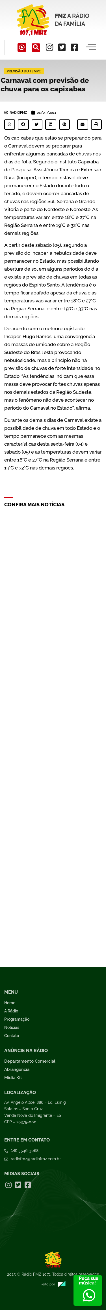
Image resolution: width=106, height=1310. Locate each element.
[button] (9, 124)
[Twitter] (62, 47)
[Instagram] (49, 47)
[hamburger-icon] (91, 47)
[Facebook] (74, 47)
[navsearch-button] (36, 47)
